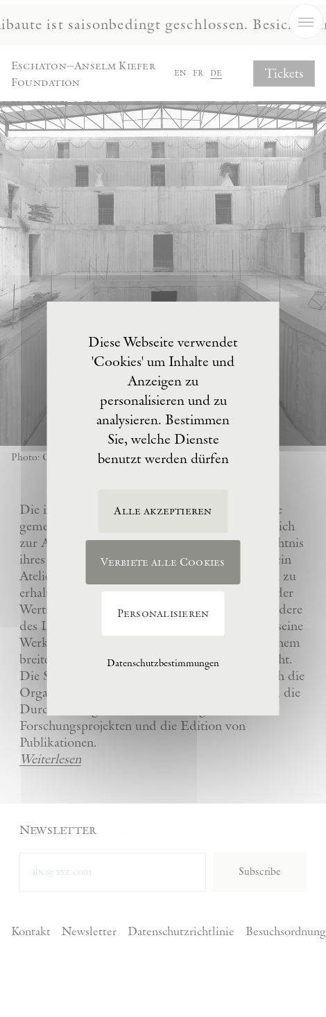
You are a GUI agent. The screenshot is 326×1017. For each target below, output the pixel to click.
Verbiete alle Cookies (163, 562)
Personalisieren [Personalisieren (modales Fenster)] (163, 614)
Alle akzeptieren (163, 511)
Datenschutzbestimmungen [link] (163, 663)
